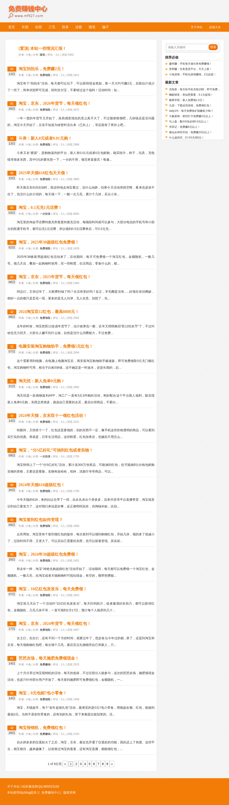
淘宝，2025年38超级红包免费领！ (49, 242)
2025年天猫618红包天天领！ (44, 173)
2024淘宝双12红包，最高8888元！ (49, 311)
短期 (38, 27)
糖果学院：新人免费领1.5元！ (187, 100)
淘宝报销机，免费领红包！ (43, 727)
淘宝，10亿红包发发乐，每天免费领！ (53, 589)
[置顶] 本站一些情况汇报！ (43, 48)
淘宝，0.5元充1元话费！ (40, 207)
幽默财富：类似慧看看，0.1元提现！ (191, 94)
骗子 (105, 27)
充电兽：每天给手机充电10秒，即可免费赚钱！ (197, 89)
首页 (11, 27)
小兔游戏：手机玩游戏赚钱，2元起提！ (192, 74)
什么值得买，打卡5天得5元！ (186, 137)
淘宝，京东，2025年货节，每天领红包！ (55, 277)
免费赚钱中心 (32, 8)
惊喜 (65, 27)
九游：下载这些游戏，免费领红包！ (190, 105)
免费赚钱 (45, 664)
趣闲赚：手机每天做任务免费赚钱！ (190, 63)
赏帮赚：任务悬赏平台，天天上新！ (190, 69)
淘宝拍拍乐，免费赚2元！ (42, 69)
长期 (25, 27)
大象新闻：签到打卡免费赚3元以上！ (191, 116)
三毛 (52, 27)
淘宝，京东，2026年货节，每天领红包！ (55, 103)
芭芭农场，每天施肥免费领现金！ (49, 658)
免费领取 (45, 75)
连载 (78, 27)
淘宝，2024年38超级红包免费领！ (49, 554)
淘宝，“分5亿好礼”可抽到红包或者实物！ (56, 450)
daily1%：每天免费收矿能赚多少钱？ (191, 110)
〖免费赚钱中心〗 (50, 792)
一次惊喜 (45, 213)
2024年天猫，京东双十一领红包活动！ (53, 415)
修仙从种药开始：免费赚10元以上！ (190, 132)
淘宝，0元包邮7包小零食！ (43, 693)
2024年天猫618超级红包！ (42, 485)
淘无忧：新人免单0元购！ (42, 381)
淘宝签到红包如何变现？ (41, 519)
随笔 (92, 27)
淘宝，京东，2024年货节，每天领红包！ (55, 623)
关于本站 (13, 786)
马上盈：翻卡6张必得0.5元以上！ (189, 121)
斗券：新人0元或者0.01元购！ (45, 138)
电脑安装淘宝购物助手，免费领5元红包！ (56, 346)
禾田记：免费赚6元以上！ (184, 126)
